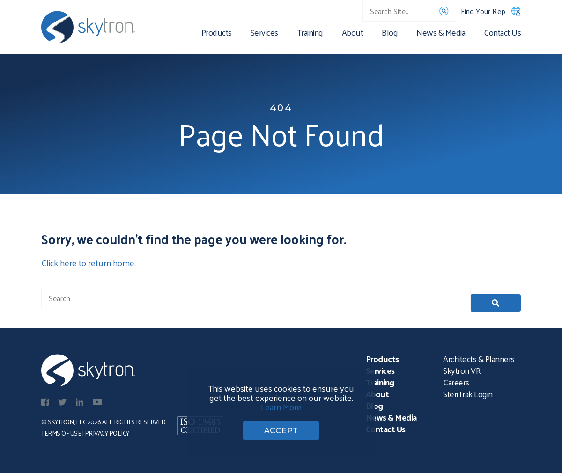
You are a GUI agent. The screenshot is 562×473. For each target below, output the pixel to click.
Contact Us (502, 34)
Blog (390, 34)
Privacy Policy (107, 430)
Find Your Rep (491, 11)
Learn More (281, 403)
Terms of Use (61, 430)
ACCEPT (281, 428)
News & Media (440, 34)
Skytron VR (462, 367)
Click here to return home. (88, 262)
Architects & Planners (479, 355)
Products (216, 34)
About (352, 34)
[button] (496, 298)
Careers (456, 379)
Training (310, 34)
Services (264, 34)
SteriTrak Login (468, 391)
